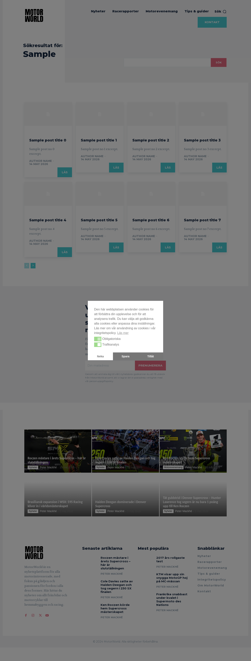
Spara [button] (125, 356)
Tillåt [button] (150, 356)
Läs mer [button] (123, 333)
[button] (97, 339)
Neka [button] (100, 356)
